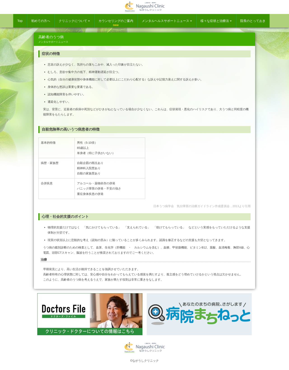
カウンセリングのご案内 (115, 21)
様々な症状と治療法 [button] (216, 21)
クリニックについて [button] (74, 21)
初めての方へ (40, 21)
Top (20, 21)
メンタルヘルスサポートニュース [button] (167, 21)
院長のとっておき (253, 21)
